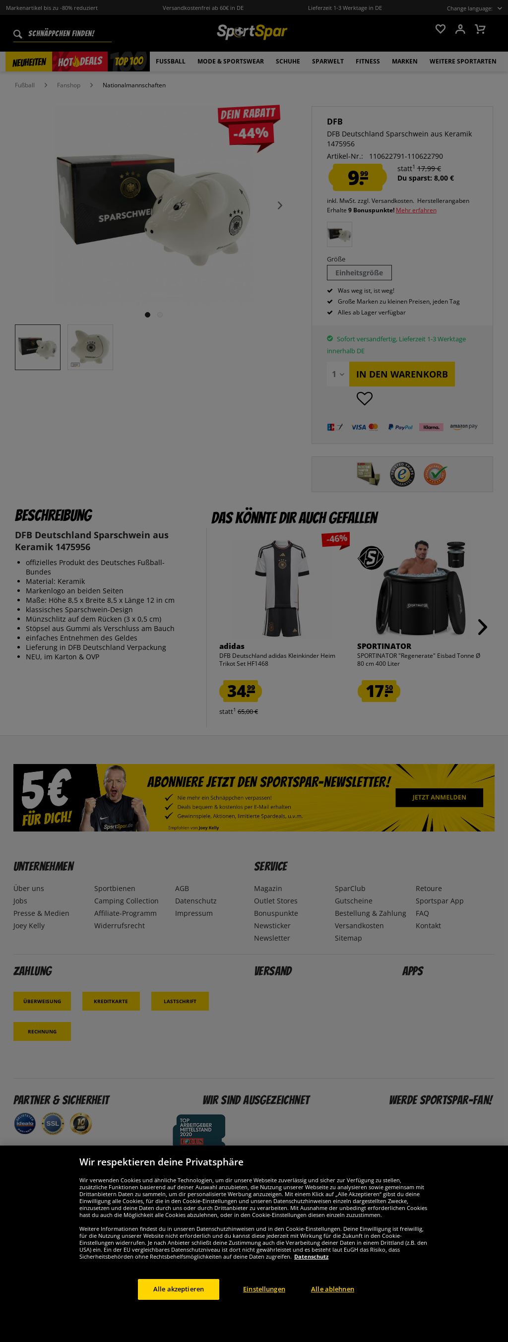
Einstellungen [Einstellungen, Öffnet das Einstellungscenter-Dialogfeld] (264, 1309)
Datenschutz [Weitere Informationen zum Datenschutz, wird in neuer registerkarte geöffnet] (311, 1277)
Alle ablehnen (332, 1309)
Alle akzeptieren (178, 1309)
